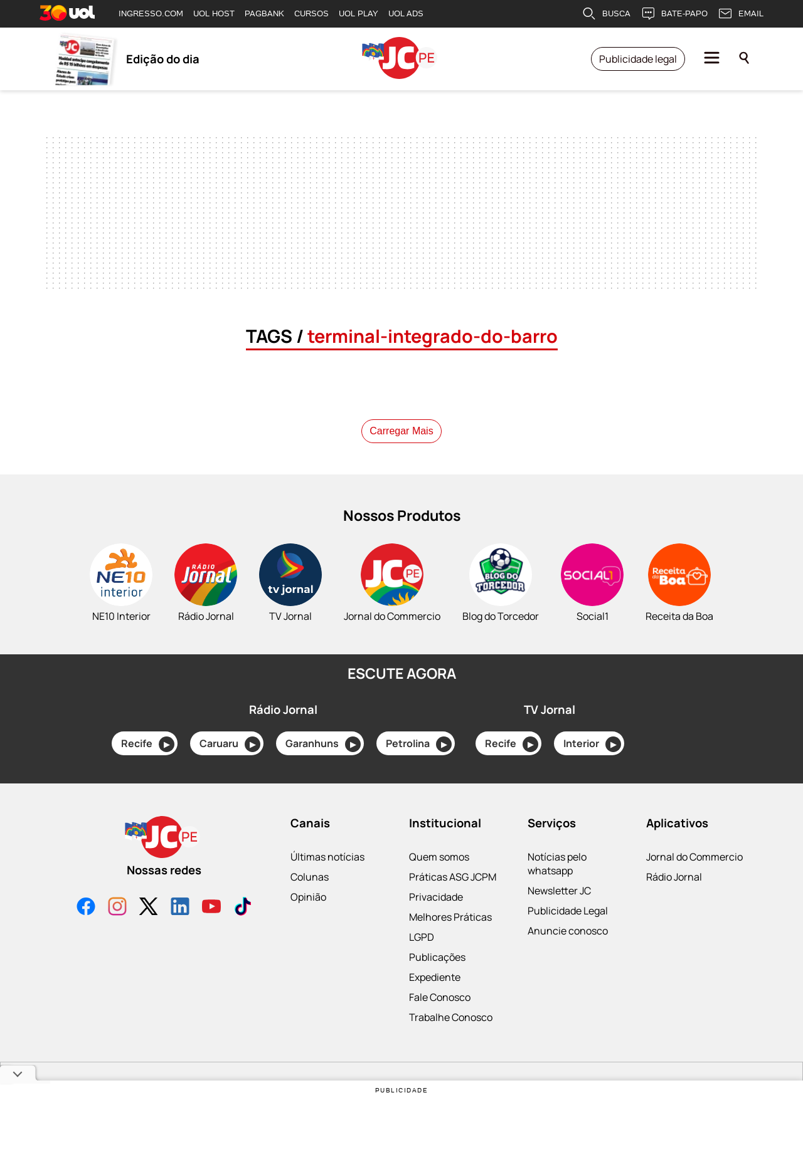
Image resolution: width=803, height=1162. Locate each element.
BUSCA (606, 14)
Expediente (434, 977)
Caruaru (229, 744)
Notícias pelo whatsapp (557, 863)
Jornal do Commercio (694, 857)
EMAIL (740, 14)
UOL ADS (405, 13)
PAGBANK (264, 13)
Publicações (437, 957)
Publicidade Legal (568, 911)
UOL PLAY (358, 13)
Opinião (308, 897)
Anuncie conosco (568, 931)
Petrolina (419, 744)
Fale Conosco (440, 997)
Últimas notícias (327, 857)
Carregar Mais (401, 431)
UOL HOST (214, 13)
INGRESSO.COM (151, 13)
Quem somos (439, 857)
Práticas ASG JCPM (452, 877)
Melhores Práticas (450, 917)
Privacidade (436, 897)
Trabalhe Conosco (450, 1017)
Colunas (309, 877)
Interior (592, 744)
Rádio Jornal (674, 877)
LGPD (421, 937)
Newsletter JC (559, 891)
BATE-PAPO (674, 14)
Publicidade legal (638, 59)
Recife (147, 744)
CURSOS (311, 13)
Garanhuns (323, 744)
